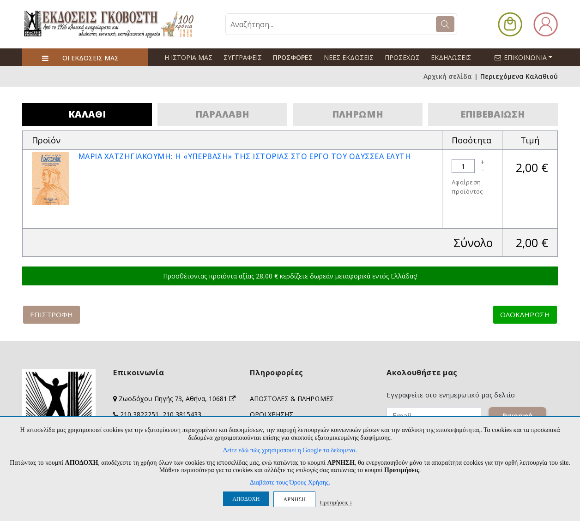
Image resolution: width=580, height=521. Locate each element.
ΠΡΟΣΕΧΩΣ (402, 57)
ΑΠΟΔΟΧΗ (246, 499)
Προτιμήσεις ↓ (336, 502)
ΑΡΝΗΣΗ (294, 499)
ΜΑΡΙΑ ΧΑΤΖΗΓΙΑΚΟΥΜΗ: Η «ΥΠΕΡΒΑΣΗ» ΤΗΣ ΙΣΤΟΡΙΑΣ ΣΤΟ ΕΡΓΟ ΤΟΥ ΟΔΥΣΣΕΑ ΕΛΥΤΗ (244, 156)
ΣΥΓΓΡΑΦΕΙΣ (243, 57)
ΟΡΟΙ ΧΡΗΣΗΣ (271, 414)
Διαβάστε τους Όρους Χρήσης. (290, 482)
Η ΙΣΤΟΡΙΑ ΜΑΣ (188, 57)
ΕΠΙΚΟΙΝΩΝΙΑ (527, 57)
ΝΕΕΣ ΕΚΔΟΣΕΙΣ (349, 57)
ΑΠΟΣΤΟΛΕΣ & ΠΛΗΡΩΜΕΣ (292, 398)
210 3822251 (139, 414)
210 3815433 (182, 414)
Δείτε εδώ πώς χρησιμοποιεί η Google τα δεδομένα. (290, 450)
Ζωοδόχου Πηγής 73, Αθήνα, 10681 (177, 398)
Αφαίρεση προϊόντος (467, 186)
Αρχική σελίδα (447, 76)
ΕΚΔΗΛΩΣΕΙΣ (451, 57)
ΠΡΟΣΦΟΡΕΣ (293, 57)
